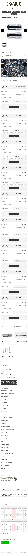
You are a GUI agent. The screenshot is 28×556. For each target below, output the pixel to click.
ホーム (7, 548)
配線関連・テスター (5, 444)
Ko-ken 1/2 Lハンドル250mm (21, 341)
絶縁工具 (3, 468)
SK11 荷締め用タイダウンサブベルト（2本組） (12, 491)
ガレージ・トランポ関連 (6, 462)
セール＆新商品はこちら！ (7, 390)
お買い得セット (4, 396)
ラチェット (3, 399)
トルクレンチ (4, 432)
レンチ (2, 414)
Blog (19, 11)
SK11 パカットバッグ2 (7, 486)
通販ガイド (20, 548)
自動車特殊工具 (4, 450)
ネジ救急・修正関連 (5, 426)
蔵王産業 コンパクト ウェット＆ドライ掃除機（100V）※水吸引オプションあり (14, 495)
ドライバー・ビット (5, 411)
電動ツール (3, 441)
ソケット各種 (4, 402)
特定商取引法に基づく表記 (14, 550)
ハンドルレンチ (4, 405)
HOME (4, 11)
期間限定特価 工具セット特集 (7, 393)
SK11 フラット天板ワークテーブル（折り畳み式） (13, 498)
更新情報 (23, 11)
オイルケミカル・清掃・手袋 (7, 429)
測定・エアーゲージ (5, 435)
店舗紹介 (9, 11)
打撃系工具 (3, 423)
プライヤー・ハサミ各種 (6, 417)
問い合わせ (14, 14)
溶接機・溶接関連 (5, 465)
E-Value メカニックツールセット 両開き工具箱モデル (13, 489)
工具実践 (14, 11)
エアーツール (4, 438)
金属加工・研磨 (4, 447)
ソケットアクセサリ (5, 408)
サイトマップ (13, 548)
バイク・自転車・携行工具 (7, 453)
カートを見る (15, 8)
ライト (2, 456)
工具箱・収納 (4, 459)
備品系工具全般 (4, 420)
